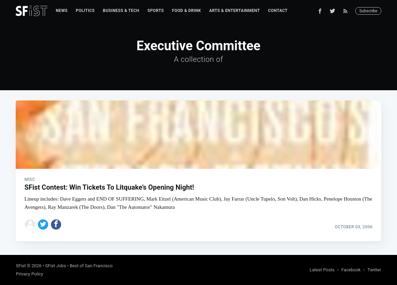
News (62, 10)
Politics (85, 10)
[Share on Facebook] (56, 224)
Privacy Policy (29, 273)
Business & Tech (121, 10)
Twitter (374, 269)
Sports (156, 10)
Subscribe (368, 11)
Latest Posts (322, 269)
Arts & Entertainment (234, 10)
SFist (21, 265)
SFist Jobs (55, 265)
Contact (278, 10)
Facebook (350, 269)
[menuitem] (62, 10)
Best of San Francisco (91, 265)
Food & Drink (186, 10)
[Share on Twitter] (43, 224)
